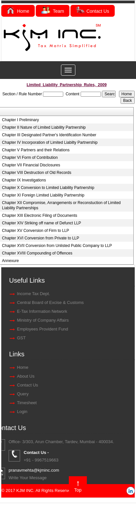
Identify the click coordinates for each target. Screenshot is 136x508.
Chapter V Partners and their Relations (35, 150)
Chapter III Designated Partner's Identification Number (49, 135)
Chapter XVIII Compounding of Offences (37, 253)
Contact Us (92, 11)
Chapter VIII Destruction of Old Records (36, 172)
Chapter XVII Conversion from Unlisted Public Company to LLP (57, 245)
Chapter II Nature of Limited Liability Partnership (44, 127)
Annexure (10, 260)
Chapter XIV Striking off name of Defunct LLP (41, 223)
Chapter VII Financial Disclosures (31, 165)
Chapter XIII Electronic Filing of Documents (39, 215)
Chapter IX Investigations (24, 180)
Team (52, 11)
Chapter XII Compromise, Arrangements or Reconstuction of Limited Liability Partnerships (61, 205)
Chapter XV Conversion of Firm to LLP (35, 230)
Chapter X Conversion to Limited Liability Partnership (48, 187)
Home (18, 11)
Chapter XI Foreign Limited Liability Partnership (43, 195)
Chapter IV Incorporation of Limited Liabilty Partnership (50, 142)
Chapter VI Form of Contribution (30, 157)
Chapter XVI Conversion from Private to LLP (40, 238)
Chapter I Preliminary (20, 120)
